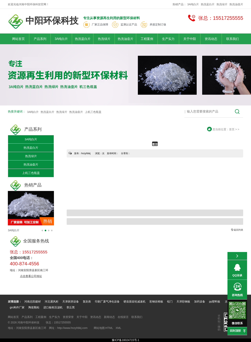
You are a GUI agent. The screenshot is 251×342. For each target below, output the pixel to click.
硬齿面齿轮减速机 (135, 301)
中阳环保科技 (43, 21)
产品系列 (40, 38)
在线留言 (123, 317)
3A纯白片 (193, 4)
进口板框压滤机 (53, 307)
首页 (232, 129)
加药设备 (199, 301)
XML (118, 327)
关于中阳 (189, 38)
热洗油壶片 (236, 4)
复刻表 (87, 301)
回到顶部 (235, 330)
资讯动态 (211, 38)
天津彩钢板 (183, 301)
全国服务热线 (29, 240)
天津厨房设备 (70, 301)
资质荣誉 (68, 317)
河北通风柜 (51, 301)
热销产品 (26, 185)
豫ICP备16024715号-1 (125, 340)
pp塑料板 (215, 301)
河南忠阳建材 (32, 301)
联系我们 (232, 38)
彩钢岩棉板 (156, 301)
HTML (109, 327)
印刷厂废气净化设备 (107, 301)
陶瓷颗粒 (33, 307)
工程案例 (147, 38)
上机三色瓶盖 (93, 111)
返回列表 (237, 230)
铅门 (170, 301)
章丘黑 (70, 307)
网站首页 (18, 38)
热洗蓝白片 (208, 4)
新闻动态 (109, 317)
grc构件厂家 (17, 307)
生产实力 (168, 38)
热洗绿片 (221, 4)
